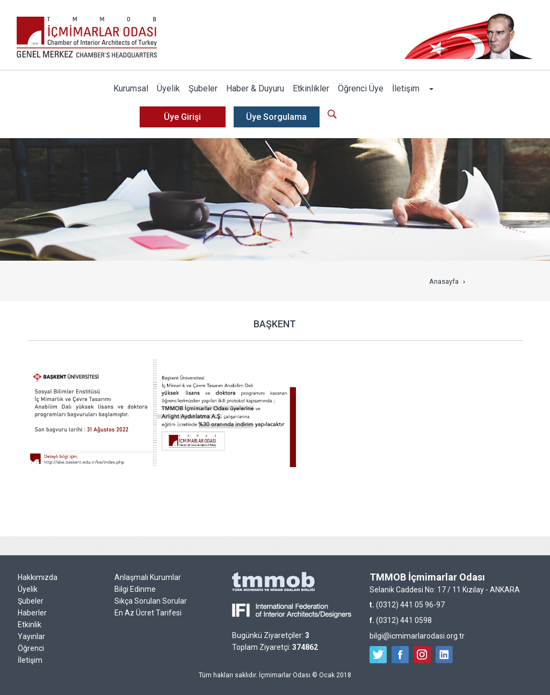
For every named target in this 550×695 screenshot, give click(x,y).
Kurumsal (130, 88)
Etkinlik (29, 624)
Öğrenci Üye (360, 88)
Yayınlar (31, 636)
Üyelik (168, 88)
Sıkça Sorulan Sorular (150, 601)
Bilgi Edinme (135, 589)
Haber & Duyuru (255, 88)
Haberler (32, 612)
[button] (431, 88)
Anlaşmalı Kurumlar (147, 577)
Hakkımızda (37, 577)
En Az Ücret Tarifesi (148, 612)
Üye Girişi (182, 117)
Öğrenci (31, 648)
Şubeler (203, 88)
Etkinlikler (311, 88)
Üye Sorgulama (276, 117)
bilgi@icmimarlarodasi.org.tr (417, 636)
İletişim (405, 88)
